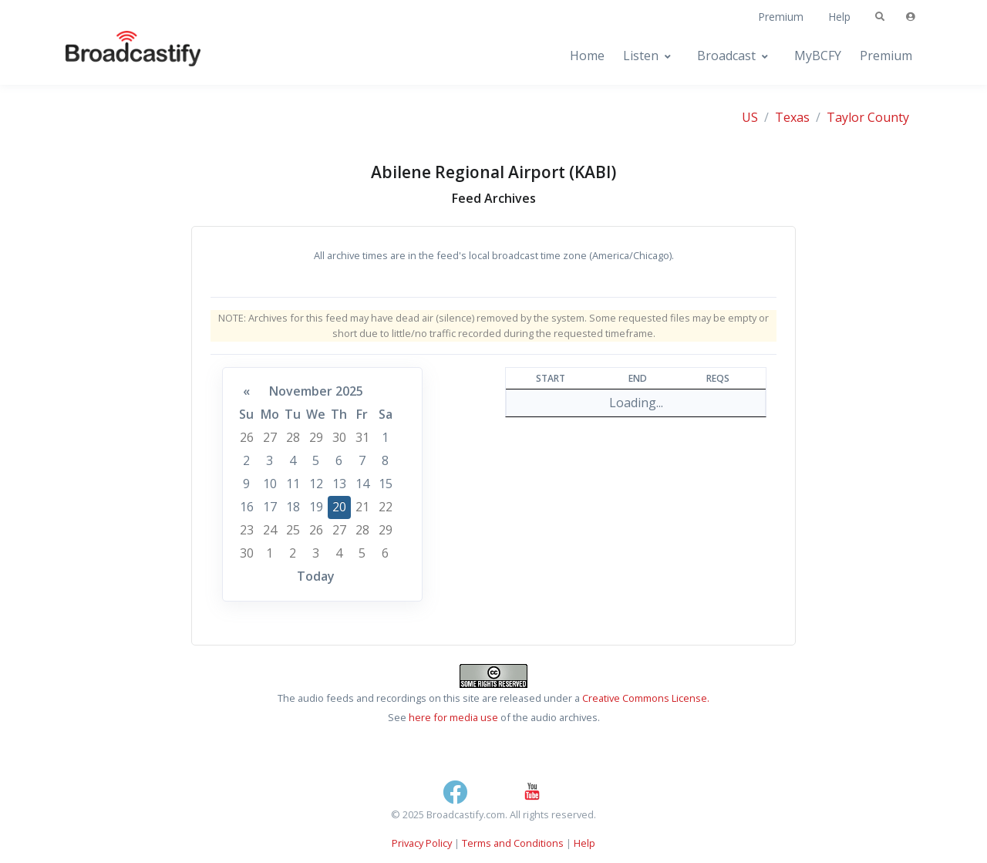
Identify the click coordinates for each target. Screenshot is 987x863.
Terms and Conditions (513, 843)
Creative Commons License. (645, 698)
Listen (641, 55)
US (750, 117)
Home (587, 55)
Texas (792, 117)
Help (839, 16)
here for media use (453, 717)
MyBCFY (817, 55)
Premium (780, 16)
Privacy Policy (422, 843)
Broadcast (726, 55)
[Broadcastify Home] (118, 56)
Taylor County (868, 117)
